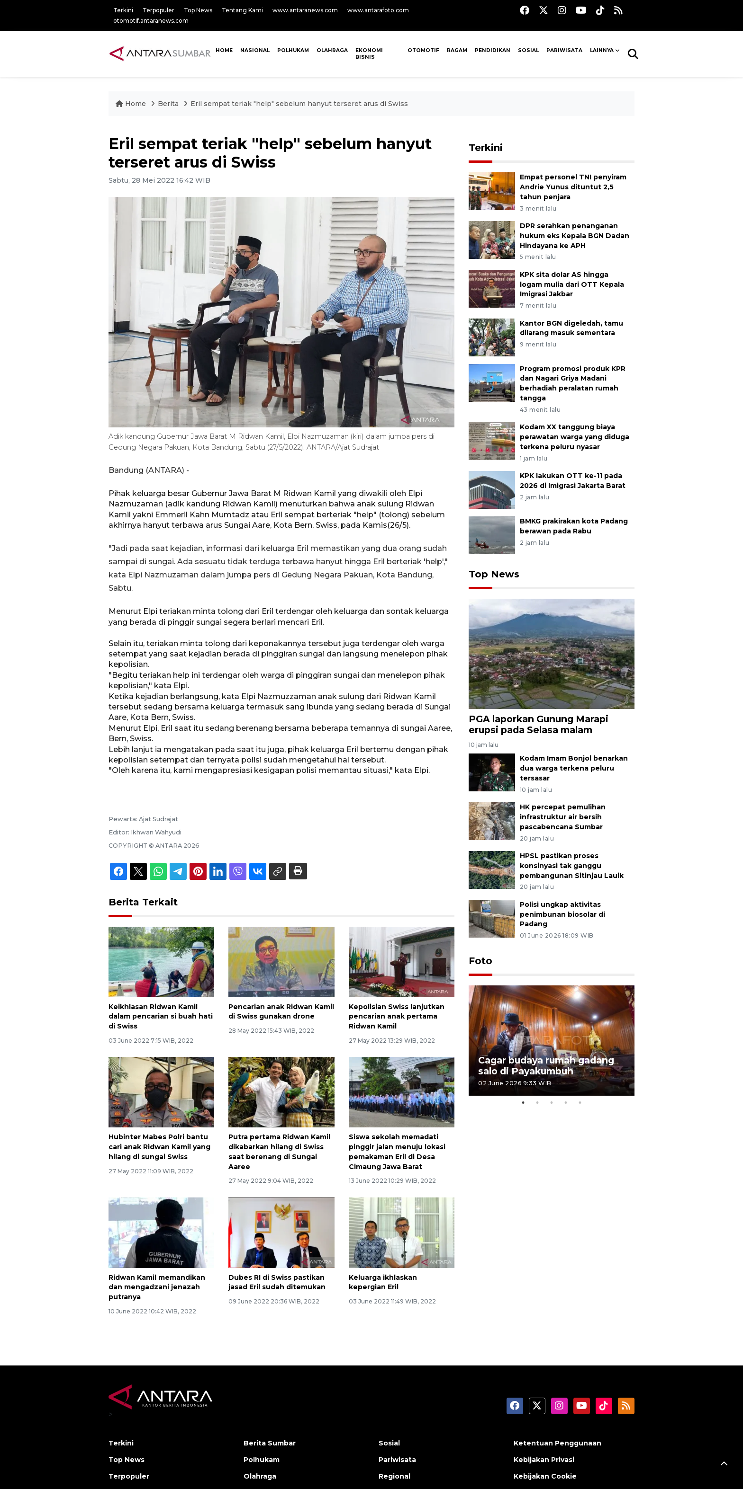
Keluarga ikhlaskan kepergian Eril (383, 1282)
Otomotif (423, 50)
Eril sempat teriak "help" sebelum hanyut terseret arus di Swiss (299, 103)
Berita (169, 103)
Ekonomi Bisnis (369, 54)
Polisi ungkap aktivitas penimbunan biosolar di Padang (562, 914)
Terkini (123, 10)
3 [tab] (551, 1103)
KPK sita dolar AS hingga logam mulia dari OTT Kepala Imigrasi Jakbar (572, 284)
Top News (198, 10)
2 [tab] (537, 1103)
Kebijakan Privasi (544, 1459)
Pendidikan (492, 50)
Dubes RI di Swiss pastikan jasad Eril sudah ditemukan (277, 1282)
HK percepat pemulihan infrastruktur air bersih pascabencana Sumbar (563, 817)
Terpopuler (158, 10)
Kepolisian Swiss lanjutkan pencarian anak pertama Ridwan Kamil (396, 1016)
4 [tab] (566, 1103)
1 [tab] (523, 1103)
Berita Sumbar (270, 1443)
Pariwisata (397, 1459)
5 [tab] (580, 1103)
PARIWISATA (564, 50)
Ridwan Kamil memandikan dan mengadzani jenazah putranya (157, 1287)
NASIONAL (255, 50)
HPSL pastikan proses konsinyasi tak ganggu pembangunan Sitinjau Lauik (572, 865)
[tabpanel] (551, 1040)
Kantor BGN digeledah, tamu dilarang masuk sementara (571, 328)
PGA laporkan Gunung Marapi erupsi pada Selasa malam (538, 724)
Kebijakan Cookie (545, 1476)
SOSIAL (528, 50)
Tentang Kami (242, 10)
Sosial (389, 1443)
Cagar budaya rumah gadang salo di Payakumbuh (546, 1066)
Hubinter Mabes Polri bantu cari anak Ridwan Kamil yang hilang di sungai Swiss (159, 1147)
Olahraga (332, 50)
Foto (480, 960)
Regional (394, 1476)
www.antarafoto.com (378, 10)
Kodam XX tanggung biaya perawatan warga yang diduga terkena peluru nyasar (574, 437)
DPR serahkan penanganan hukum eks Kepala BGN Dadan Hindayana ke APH (574, 236)
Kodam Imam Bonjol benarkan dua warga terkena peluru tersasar (574, 768)
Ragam (457, 50)
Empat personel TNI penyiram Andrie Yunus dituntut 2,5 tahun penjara (573, 187)
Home (132, 103)
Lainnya (602, 50)
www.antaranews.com (305, 10)
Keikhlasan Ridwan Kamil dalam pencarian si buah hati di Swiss (161, 1016)
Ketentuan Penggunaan (557, 1443)
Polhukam (293, 50)
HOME (224, 50)
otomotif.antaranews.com (151, 20)
